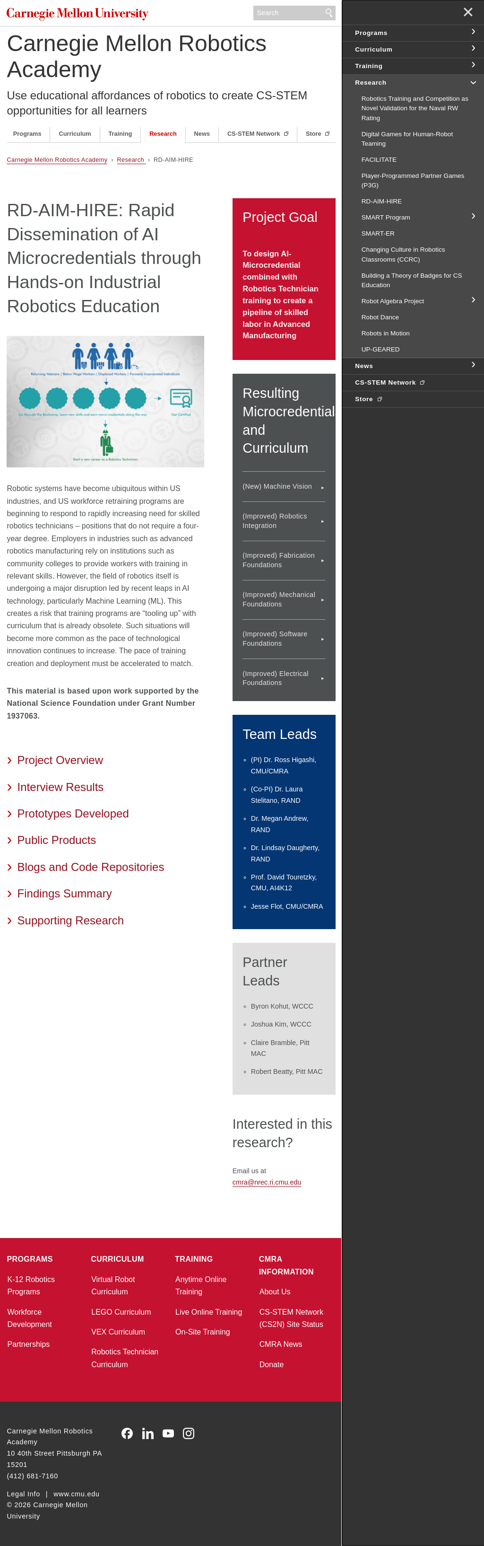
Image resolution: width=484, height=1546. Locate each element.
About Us (275, 1292)
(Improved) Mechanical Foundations (278, 599)
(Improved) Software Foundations (274, 638)
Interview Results (60, 787)
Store (314, 133)
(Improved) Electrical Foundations (275, 678)
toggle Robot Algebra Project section (473, 300)
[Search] (294, 13)
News (202, 133)
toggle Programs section (473, 32)
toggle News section (473, 365)
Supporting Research (70, 920)
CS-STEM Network (254, 133)
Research (163, 133)
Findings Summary (64, 893)
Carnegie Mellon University (77, 14)
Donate (271, 1365)
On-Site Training (202, 1332)
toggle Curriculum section (473, 49)
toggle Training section (473, 65)
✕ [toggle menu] (468, 13)
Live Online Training (208, 1312)
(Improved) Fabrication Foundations (278, 560)
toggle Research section (473, 82)
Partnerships (28, 1344)
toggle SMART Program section (473, 217)
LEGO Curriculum (121, 1312)
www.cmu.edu (76, 1494)
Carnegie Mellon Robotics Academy (137, 56)
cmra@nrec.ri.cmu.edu (267, 1182)
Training (120, 133)
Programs (27, 133)
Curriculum (75, 133)
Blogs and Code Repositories (90, 867)
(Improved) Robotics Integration (274, 520)
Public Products (56, 840)
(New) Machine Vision (277, 486)
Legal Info (23, 1494)
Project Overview (60, 760)
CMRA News (280, 1344)
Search (329, 13)
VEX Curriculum (118, 1332)
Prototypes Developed (73, 813)
